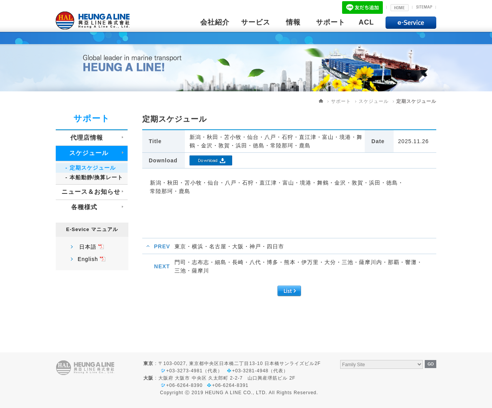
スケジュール (374, 101)
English (88, 259)
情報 (293, 22)
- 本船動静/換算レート (94, 177)
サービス (255, 22)
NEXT (162, 266)
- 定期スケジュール (90, 168)
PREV (162, 246)
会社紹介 (214, 22)
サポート (330, 22)
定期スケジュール (416, 101)
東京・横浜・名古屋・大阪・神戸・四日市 (229, 246)
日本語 (87, 247)
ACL (366, 22)
